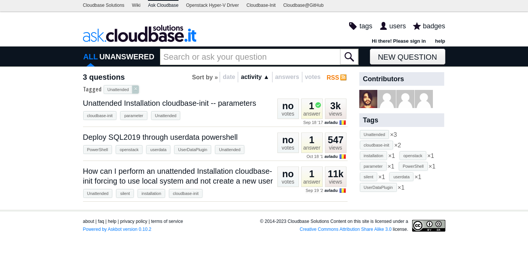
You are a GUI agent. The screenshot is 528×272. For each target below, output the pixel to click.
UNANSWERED (126, 57)
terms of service (167, 221)
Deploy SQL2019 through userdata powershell (160, 137)
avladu (331, 122)
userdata (158, 149)
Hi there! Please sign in (399, 41)
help (440, 41)
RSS (333, 77)
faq (101, 221)
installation (151, 193)
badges (434, 26)
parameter (133, 115)
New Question (407, 57)
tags (365, 26)
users (397, 26)
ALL (90, 57)
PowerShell (97, 149)
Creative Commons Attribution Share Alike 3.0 (345, 229)
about (88, 221)
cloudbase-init (100, 115)
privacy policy (133, 221)
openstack (129, 149)
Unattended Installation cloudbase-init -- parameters (169, 103)
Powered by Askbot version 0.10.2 (117, 229)
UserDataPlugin (192, 149)
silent (125, 193)
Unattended (166, 115)
